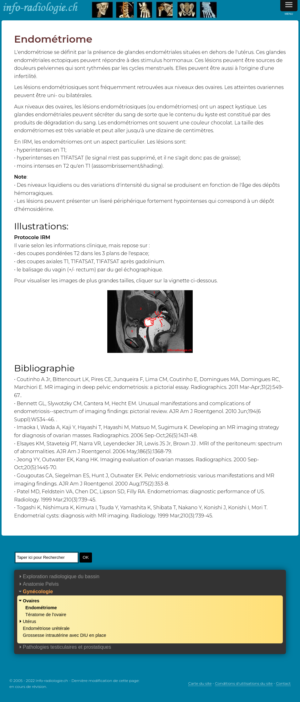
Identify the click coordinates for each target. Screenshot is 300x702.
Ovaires (31, 600)
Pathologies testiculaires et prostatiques (67, 647)
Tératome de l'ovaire (45, 614)
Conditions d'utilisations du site (243, 683)
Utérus (29, 621)
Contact (283, 683)
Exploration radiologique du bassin (61, 576)
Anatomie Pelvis (41, 584)
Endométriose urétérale (46, 628)
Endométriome (41, 607)
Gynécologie (38, 591)
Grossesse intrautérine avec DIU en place (64, 635)
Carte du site (200, 683)
